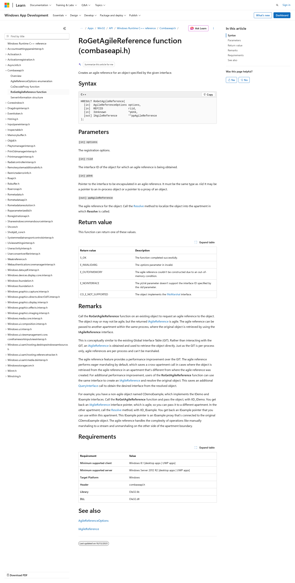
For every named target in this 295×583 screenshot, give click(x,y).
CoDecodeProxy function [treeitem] (25, 86)
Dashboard (282, 15)
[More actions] (213, 28)
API (111, 28)
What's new (263, 15)
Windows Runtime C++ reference (136, 28)
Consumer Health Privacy (108, 571)
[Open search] (277, 5)
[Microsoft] (7, 5)
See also (232, 60)
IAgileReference (158, 321)
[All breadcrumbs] (81, 28)
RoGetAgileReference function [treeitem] (28, 92)
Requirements (236, 55)
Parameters (234, 40)
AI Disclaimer (12, 571)
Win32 (101, 28)
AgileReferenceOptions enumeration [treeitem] (31, 81)
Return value (235, 45)
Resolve (139, 206)
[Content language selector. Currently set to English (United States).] (22, 563)
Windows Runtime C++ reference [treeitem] (27, 43)
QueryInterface (88, 386)
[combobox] (37, 36)
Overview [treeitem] (16, 76)
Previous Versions (34, 571)
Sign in (286, 5)
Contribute (67, 571)
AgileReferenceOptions (93, 520)
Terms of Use (138, 571)
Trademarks (156, 571)
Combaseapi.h (168, 28)
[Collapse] (64, 28)
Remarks (233, 50)
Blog (51, 571)
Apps (90, 28)
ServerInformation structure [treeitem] (27, 97)
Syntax (232, 35)
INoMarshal (173, 294)
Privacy (82, 571)
